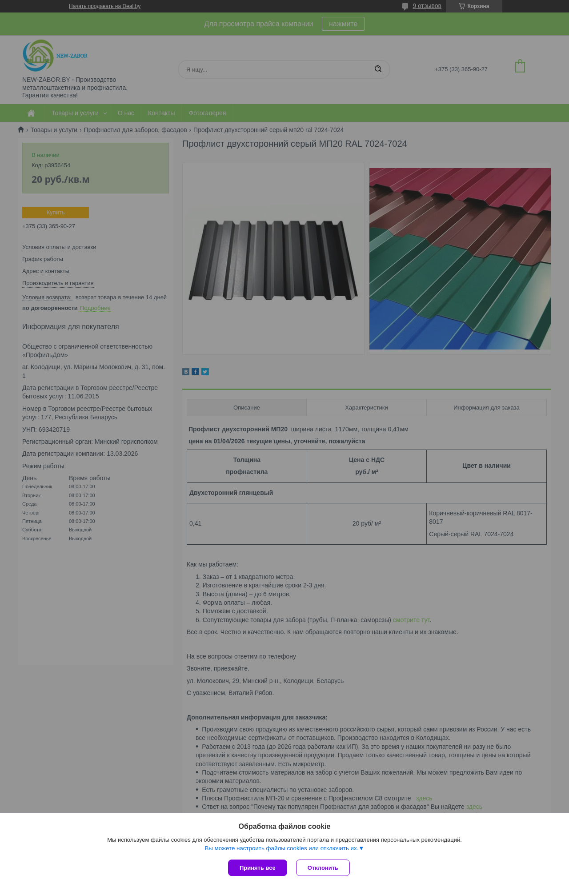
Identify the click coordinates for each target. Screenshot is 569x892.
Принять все (258, 867)
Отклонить (323, 867)
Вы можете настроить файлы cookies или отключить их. (281, 848)
